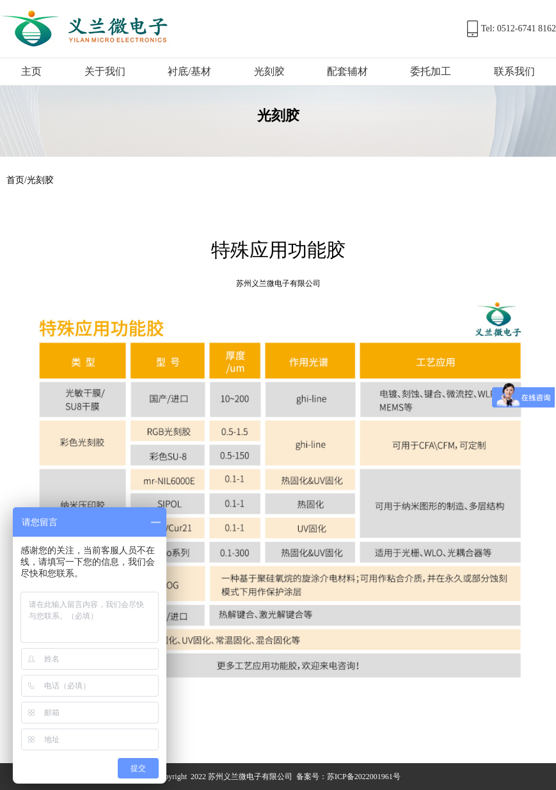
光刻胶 (269, 71)
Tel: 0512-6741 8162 (518, 28)
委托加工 (430, 71)
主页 (31, 71)
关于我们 (104, 71)
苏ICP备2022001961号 (364, 776)
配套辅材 (347, 71)
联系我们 (514, 71)
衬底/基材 (189, 71)
